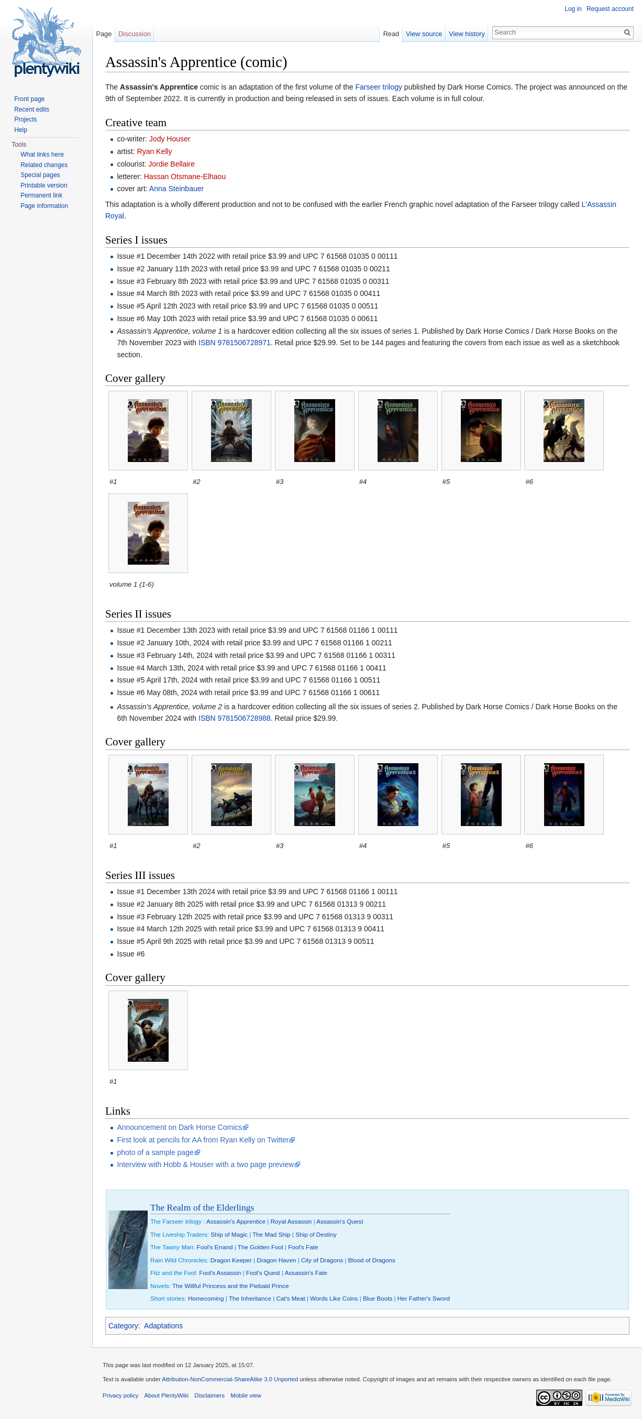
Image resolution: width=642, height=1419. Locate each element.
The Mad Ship (271, 1234)
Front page (29, 99)
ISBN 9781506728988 (234, 718)
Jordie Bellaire (171, 164)
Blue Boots (377, 1298)
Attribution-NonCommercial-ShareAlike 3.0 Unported (230, 1379)
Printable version (43, 185)
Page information (44, 206)
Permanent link (41, 195)
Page (104, 34)
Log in (573, 9)
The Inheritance (250, 1298)
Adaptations (163, 1326)
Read (391, 34)
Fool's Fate (303, 1247)
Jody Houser (170, 139)
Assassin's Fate (306, 1272)
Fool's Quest (263, 1272)
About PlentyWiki (167, 1395)
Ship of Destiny (315, 1234)
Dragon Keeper (231, 1260)
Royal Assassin (291, 1221)
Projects (25, 119)
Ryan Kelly (154, 151)
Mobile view (245, 1395)
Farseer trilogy (379, 87)
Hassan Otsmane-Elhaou (185, 176)
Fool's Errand (215, 1247)
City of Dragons (322, 1260)
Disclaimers (209, 1395)
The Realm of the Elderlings (202, 1207)
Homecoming (206, 1298)
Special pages (40, 175)
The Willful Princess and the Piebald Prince (230, 1285)
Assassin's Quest (339, 1221)
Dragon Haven (276, 1260)
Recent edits (31, 109)
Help (20, 130)
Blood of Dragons (371, 1260)
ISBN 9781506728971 (234, 342)
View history (467, 34)
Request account (610, 9)
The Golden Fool (260, 1247)
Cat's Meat (290, 1298)
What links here (42, 154)
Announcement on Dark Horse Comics (179, 1127)
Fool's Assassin (220, 1272)
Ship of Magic (229, 1234)
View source (424, 34)
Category (123, 1326)
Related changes (44, 165)
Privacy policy (120, 1395)
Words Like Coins (334, 1298)
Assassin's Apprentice (235, 1221)
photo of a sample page (155, 1152)
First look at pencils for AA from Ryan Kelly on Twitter (203, 1140)
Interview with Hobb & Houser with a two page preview (205, 1164)
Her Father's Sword (423, 1298)
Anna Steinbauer (176, 188)
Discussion (134, 34)
